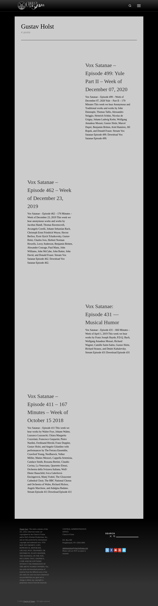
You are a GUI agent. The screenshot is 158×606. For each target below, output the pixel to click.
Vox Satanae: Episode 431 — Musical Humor (102, 314)
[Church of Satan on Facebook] (111, 550)
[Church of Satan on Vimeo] (124, 550)
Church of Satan (29, 601)
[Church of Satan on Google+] (120, 550)
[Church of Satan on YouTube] (115, 550)
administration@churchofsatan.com (75, 548)
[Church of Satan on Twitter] (107, 550)
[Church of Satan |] (31, 5)
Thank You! (24, 529)
